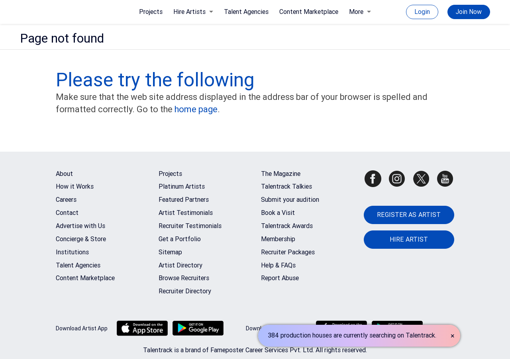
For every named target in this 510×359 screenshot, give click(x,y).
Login (422, 12)
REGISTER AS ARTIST (409, 215)
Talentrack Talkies (286, 186)
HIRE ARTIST (409, 239)
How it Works (75, 186)
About (64, 174)
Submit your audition (290, 199)
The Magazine (280, 174)
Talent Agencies (246, 12)
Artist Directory (180, 265)
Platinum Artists (182, 186)
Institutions (72, 252)
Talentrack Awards (287, 226)
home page (196, 109)
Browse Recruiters (184, 278)
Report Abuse (280, 278)
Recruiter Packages (288, 252)
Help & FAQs (278, 265)
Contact (67, 213)
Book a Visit (278, 213)
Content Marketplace (308, 12)
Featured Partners (184, 199)
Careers (66, 199)
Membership (278, 239)
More (360, 12)
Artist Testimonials (186, 213)
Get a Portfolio (180, 239)
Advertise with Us (80, 226)
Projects (151, 12)
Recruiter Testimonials (190, 226)
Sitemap (170, 252)
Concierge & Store (81, 239)
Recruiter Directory (185, 291)
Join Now (469, 12)
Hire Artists (193, 12)
